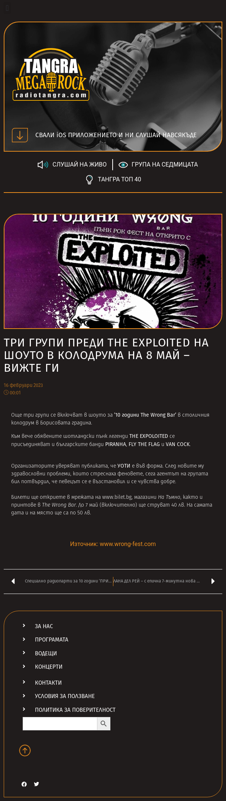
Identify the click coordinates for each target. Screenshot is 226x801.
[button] (7, 8)
